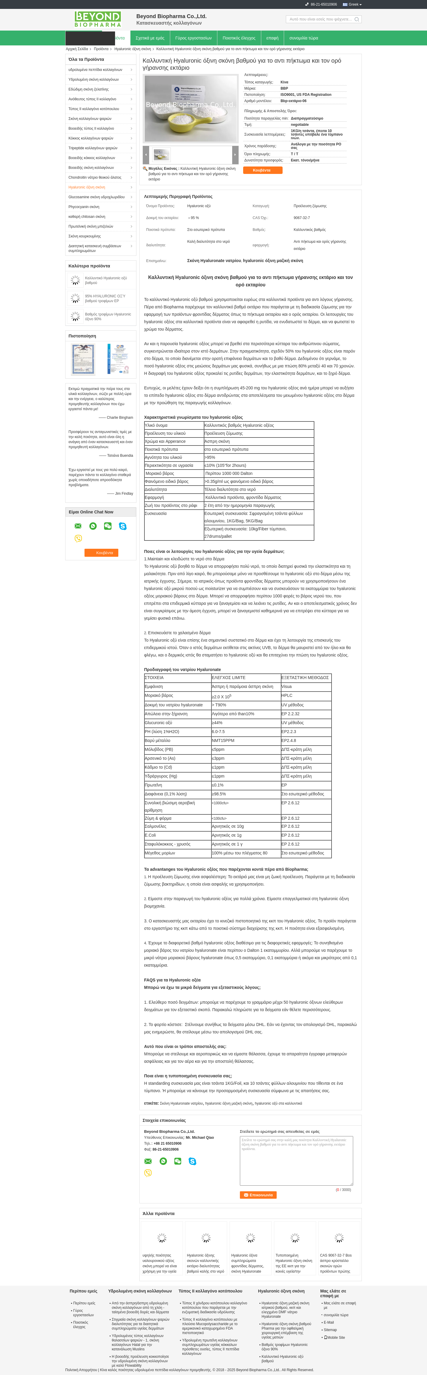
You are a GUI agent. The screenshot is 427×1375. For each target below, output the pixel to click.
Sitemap (330, 1330)
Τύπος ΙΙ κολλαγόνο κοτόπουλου (93, 109)
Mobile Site (334, 1338)
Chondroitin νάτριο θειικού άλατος (94, 177)
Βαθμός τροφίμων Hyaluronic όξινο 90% (284, 1347)
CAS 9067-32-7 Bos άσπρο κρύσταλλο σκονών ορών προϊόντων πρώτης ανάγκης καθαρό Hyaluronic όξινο (336, 1268)
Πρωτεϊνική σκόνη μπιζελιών (90, 226)
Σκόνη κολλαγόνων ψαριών (89, 119)
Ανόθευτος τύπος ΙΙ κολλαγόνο (92, 99)
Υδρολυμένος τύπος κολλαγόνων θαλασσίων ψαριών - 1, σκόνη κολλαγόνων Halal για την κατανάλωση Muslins (138, 1342)
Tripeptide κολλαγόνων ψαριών (92, 148)
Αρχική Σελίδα (77, 49)
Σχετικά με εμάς (150, 38)
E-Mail (329, 1322)
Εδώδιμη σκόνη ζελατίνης (88, 89)
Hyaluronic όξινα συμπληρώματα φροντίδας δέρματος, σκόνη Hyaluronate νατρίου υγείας (247, 1266)
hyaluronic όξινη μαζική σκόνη (228, 1103)
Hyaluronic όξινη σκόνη (132, 49)
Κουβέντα (266, 170)
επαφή (273, 38)
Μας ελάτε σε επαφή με (340, 1305)
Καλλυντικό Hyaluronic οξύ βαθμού (282, 1359)
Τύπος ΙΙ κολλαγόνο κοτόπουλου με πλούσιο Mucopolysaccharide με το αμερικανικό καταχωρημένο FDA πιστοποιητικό (210, 1326)
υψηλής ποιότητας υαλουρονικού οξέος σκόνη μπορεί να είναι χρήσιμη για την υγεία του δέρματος (160, 1266)
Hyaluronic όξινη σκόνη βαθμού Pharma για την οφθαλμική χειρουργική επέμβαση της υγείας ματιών (286, 1330)
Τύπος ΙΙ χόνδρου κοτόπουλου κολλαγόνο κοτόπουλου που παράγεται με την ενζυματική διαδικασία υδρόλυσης (214, 1307)
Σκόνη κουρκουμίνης (84, 236)
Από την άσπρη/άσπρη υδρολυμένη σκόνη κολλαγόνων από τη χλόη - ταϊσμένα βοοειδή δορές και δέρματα (140, 1307)
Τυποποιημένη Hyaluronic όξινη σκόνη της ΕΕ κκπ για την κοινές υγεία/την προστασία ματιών (294, 1266)
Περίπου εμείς (84, 1303)
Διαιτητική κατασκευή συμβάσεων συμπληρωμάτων (94, 248)
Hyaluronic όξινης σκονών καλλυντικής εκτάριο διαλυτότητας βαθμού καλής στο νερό (205, 1263)
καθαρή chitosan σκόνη (86, 217)
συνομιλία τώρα (303, 38)
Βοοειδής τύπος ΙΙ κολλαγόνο (91, 128)
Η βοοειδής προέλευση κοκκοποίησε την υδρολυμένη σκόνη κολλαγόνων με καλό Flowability (140, 1361)
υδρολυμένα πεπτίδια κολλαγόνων (95, 70)
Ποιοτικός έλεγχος (239, 38)
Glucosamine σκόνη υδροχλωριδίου (96, 197)
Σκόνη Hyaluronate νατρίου (181, 1103)
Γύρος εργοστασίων (194, 38)
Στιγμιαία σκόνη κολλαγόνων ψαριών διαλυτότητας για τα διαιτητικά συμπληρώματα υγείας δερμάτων (140, 1323)
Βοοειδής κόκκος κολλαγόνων (91, 158)
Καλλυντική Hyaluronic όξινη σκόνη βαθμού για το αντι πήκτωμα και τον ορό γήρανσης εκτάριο (192, 173)
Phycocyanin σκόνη (83, 207)
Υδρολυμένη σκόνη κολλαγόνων (93, 79)
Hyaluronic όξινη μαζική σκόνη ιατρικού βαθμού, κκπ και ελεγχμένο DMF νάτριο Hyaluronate (285, 1310)
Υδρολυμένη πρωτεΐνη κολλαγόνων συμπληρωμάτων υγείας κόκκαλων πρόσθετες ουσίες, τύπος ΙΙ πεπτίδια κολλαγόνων (210, 1347)
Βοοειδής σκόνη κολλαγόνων (91, 168)
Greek (354, 4)
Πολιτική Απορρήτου (81, 1370)
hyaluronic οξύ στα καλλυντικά (278, 1103)
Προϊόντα (116, 38)
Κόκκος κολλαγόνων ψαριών (90, 138)
